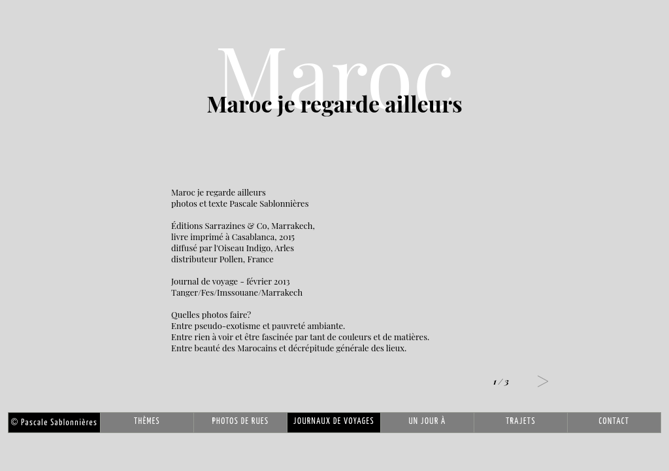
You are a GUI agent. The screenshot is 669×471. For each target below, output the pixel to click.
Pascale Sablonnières (54, 423)
